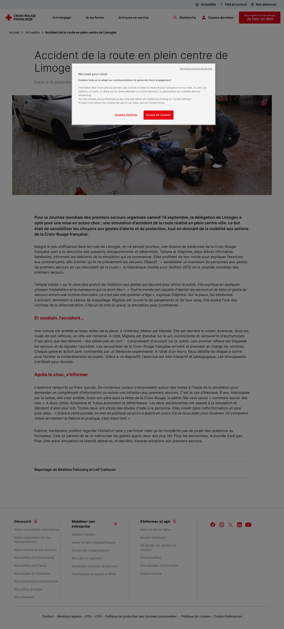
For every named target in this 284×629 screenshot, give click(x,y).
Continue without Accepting (196, 68)
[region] (143, 94)
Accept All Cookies (158, 114)
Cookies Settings (126, 114)
